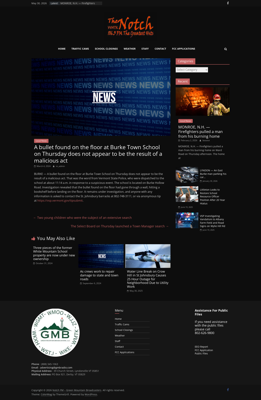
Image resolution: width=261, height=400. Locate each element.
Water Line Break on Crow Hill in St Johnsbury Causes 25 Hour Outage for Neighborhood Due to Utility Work (147, 278)
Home (62, 48)
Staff (145, 48)
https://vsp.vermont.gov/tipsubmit (60, 200)
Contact (160, 48)
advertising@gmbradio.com (56, 367)
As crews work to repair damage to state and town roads (99, 275)
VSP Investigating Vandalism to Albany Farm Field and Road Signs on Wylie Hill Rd (212, 221)
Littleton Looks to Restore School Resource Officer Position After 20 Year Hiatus (212, 196)
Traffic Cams (80, 48)
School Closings (106, 48)
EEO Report (201, 346)
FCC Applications (183, 48)
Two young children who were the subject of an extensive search (82, 217)
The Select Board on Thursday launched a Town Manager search (120, 226)
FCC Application (204, 350)
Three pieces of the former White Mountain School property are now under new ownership (54, 253)
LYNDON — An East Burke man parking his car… (213, 174)
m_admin (60, 166)
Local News (41, 140)
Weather (130, 48)
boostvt (206, 140)
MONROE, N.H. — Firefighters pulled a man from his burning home (200, 131)
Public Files (201, 353)
